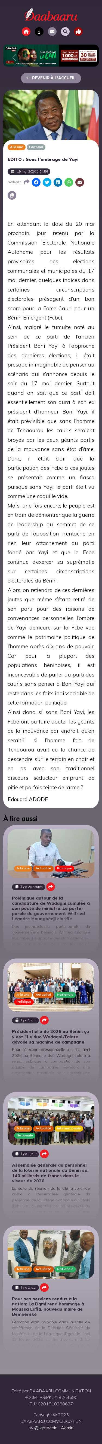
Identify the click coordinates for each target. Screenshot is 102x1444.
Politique (64, 868)
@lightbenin (45, 1427)
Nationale (65, 994)
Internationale (69, 1128)
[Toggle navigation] (78, 31)
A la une (16, 147)
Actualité (43, 868)
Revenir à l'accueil (51, 78)
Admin (67, 1427)
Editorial (36, 147)
